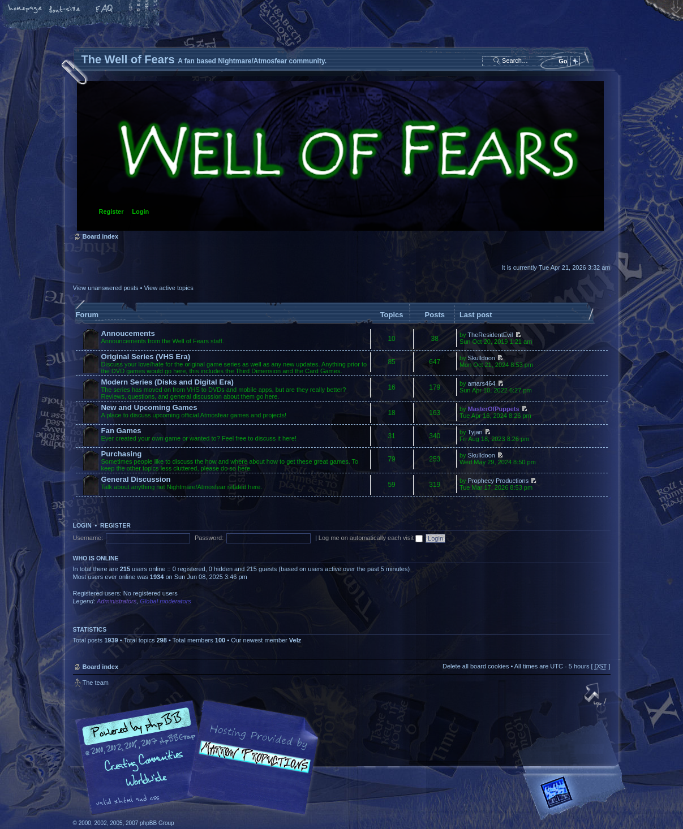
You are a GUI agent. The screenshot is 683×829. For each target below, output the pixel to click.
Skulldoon (481, 358)
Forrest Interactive (576, 797)
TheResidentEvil (490, 334)
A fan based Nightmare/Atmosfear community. (251, 765)
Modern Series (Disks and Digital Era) (167, 382)
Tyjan (474, 432)
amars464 (482, 383)
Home (25, 10)
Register (111, 211)
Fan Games (121, 430)
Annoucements (128, 333)
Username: (88, 537)
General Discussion (136, 479)
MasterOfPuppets (493, 408)
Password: (209, 537)
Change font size (65, 10)
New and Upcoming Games (149, 407)
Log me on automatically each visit (371, 537)
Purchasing (121, 454)
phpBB (200, 758)
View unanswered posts (106, 287)
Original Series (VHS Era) (146, 356)
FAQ (104, 10)
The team (96, 682)
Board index (340, 156)
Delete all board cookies (476, 666)
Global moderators (165, 601)
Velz (295, 640)
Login (140, 211)
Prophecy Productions (498, 480)
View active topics (168, 287)
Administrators (116, 601)
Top (596, 696)
